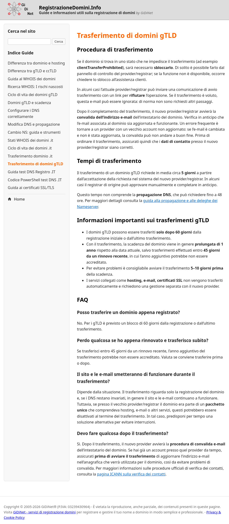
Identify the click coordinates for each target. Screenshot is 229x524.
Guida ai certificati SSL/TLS (31, 187)
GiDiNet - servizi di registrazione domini (44, 512)
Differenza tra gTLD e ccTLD (32, 70)
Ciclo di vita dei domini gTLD (32, 94)
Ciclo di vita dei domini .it (30, 148)
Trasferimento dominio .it (30, 156)
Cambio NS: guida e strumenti (34, 132)
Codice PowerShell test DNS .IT (35, 179)
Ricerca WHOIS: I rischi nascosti (35, 86)
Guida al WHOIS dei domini (31, 78)
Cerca (58, 41)
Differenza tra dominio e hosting (36, 63)
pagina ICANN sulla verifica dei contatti (131, 474)
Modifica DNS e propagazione (34, 124)
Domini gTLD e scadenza (29, 102)
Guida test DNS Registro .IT (31, 171)
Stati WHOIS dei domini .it (30, 140)
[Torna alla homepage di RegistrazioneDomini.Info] (19, 10)
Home (16, 199)
